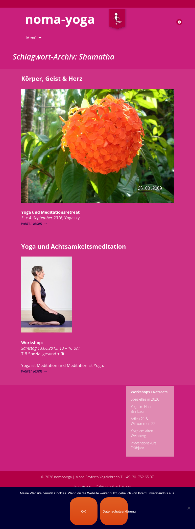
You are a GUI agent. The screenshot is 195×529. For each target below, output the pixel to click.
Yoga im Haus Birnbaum (141, 409)
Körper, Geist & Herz (51, 78)
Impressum (83, 486)
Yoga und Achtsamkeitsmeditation (73, 246)
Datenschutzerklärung (113, 486)
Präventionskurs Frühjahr (143, 445)
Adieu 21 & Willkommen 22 (143, 421)
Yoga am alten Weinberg (142, 433)
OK (83, 511)
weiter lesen (34, 223)
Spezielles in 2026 (145, 399)
